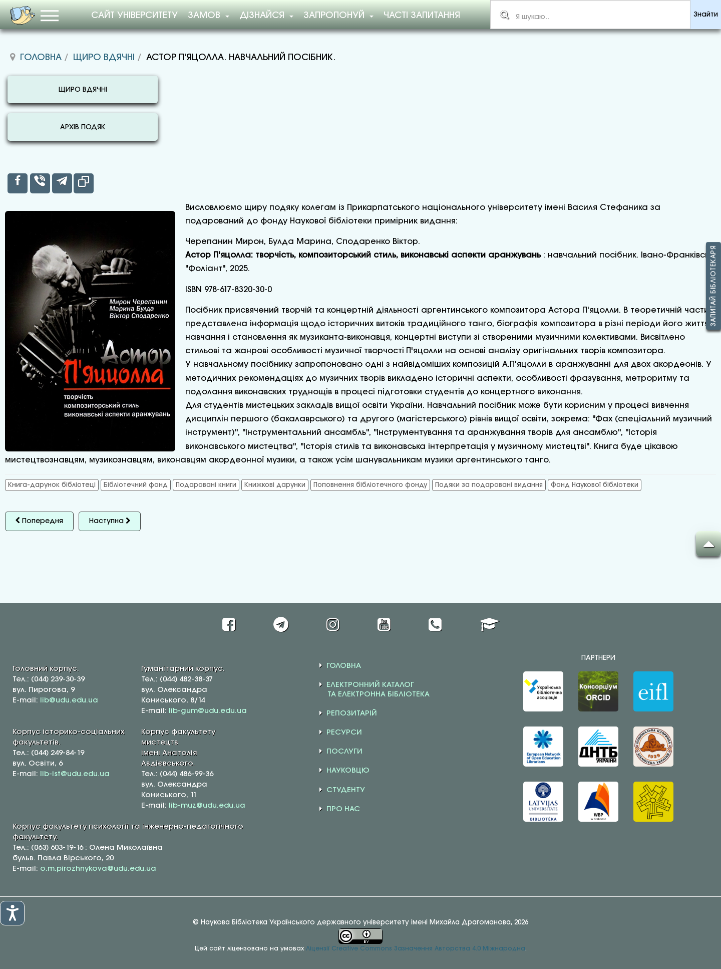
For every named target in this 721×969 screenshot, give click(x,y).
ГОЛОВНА (343, 665)
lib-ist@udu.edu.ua (75, 774)
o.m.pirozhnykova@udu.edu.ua (98, 868)
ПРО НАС (343, 809)
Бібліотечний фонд (136, 485)
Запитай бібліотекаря (713, 286)
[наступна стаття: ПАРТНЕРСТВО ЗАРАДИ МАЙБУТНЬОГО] (110, 521)
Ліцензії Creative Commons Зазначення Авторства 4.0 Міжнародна (415, 948)
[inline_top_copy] (84, 183)
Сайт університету (134, 16)
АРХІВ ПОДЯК (82, 127)
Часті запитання (422, 16)
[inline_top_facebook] (18, 183)
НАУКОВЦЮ (348, 770)
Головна (41, 58)
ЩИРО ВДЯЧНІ (83, 90)
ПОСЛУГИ (344, 751)
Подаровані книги (206, 485)
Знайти (705, 15)
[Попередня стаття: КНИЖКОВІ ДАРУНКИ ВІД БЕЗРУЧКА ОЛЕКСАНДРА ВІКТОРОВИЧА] (39, 521)
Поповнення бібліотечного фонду (370, 485)
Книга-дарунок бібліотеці (52, 485)
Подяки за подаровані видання (489, 485)
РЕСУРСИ (344, 732)
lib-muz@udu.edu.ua (207, 805)
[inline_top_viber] (40, 183)
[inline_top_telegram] (62, 183)
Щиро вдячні (104, 58)
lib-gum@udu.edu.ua (208, 710)
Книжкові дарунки (274, 485)
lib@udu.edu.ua (69, 700)
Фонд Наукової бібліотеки (594, 485)
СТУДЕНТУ (345, 790)
